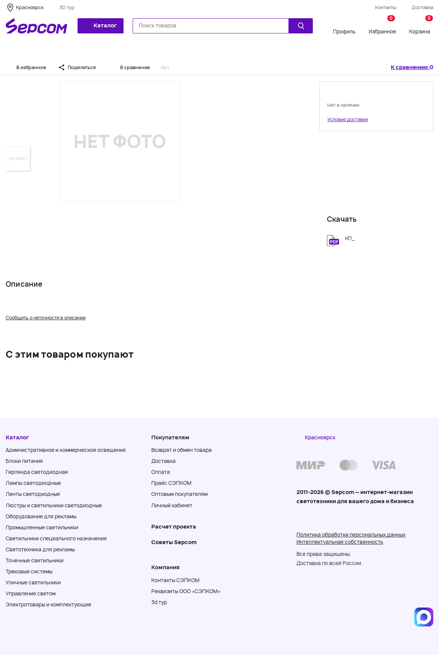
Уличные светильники (33, 582)
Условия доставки (347, 119)
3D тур (66, 7)
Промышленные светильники (42, 527)
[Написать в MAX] (423, 617)
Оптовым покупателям (179, 494)
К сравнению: (410, 67)
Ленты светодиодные (33, 494)
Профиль (344, 31)
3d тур (159, 602)
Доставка (422, 7)
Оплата (160, 472)
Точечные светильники (34, 560)
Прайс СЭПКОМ (171, 483)
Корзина (421, 26)
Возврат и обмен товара (181, 450)
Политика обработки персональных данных (351, 534)
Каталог (100, 25)
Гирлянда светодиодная (37, 472)
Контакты (385, 7)
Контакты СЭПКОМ (175, 580)
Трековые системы (29, 571)
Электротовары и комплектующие (48, 604)
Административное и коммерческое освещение (66, 450)
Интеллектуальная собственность (339, 541)
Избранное (382, 26)
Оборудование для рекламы (41, 516)
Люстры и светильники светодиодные (54, 505)
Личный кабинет (171, 505)
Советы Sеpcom (174, 542)
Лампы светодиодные (33, 483)
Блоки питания (24, 461)
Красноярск (29, 7)
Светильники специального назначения (56, 538)
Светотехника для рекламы (40, 549)
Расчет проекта (173, 526)
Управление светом (30, 593)
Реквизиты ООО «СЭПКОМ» (185, 591)
